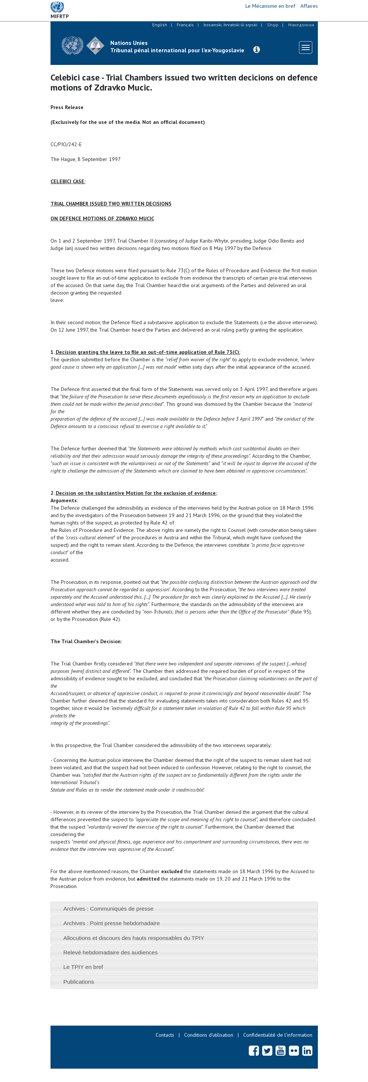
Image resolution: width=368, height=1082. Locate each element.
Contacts (165, 1035)
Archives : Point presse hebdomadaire (111, 923)
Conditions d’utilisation (208, 1035)
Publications (78, 982)
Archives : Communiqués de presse (108, 908)
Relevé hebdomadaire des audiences (110, 952)
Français (185, 24)
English (159, 24)
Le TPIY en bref (83, 967)
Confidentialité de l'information (277, 1035)
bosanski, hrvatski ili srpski (230, 24)
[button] (256, 50)
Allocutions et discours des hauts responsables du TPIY (133, 938)
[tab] (184, 908)
